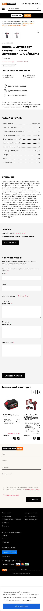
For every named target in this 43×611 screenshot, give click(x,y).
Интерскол (6, 88)
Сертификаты (6, 546)
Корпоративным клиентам (11, 549)
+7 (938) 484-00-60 (31, 4)
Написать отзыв (10, 272)
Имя (4, 303)
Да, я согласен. (21, 606)
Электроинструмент (13, 21)
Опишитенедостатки (6, 353)
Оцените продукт (8, 326)
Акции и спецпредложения (11, 562)
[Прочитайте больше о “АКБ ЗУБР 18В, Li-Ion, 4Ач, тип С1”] (18, 468)
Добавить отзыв (22, 91)
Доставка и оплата (30, 546)
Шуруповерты (25, 21)
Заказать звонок (9, 582)
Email (4, 314)
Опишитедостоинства (7, 332)
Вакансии (5, 556)
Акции (27, 15)
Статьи (4, 565)
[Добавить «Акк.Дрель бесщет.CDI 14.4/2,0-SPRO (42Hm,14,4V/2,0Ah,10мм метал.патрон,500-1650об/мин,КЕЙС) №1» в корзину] (38, 468)
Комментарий (8, 372)
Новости (5, 569)
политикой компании (31, 519)
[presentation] (16, 393)
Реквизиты (5, 572)
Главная (4, 21)
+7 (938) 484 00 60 (29, 136)
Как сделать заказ (30, 543)
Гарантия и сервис (30, 549)
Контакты (5, 552)
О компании (16, 15)
